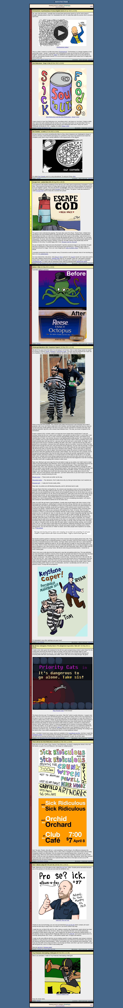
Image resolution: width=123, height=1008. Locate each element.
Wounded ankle (37, 480)
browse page (48, 947)
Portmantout (63, 51)
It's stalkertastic (43, 254)
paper (55, 54)
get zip (40, 947)
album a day (50, 949)
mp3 (49, 127)
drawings (46, 59)
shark (47, 351)
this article (39, 528)
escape (59, 263)
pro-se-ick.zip (70, 925)
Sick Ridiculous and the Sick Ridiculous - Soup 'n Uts (62, 117)
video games (55, 263)
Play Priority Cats (58, 710)
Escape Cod (40, 190)
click (74, 176)
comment (90, 59)
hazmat (52, 351)
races (38, 642)
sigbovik (42, 59)
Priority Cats (56, 258)
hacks (38, 59)
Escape (57, 189)
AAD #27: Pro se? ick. (62, 920)
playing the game (81, 261)
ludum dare (64, 263)
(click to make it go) (63, 994)
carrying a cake (61, 351)
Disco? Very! (59, 257)
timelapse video (37, 734)
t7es (38, 263)
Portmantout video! (63, 47)
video (50, 59)
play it (59, 727)
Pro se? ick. (63, 867)
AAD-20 (71, 934)
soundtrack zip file (74, 733)
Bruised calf (36, 483)
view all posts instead (60, 6)
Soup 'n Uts (65, 126)
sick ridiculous (45, 127)
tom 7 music (49, 263)
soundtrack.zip (37, 261)
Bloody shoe (36, 477)
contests (57, 738)
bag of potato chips (72, 248)
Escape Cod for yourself (69, 242)
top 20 (73, 257)
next (91, 6)
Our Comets (42, 176)
